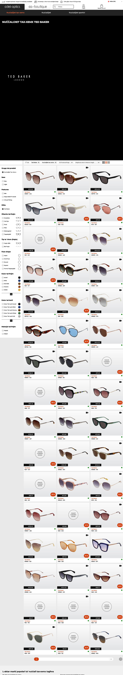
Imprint (22, 666)
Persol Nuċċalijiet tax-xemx (11, 558)
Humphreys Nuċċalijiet (9, 579)
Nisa (4, 60)
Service (44, 626)
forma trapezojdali (11, 147)
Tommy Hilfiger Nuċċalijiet (70, 579)
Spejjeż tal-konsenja (48, 632)
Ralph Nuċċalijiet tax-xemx (68, 562)
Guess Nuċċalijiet (67, 572)
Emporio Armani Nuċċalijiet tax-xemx (72, 553)
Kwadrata (11, 96)
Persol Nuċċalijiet (67, 574)
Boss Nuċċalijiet (67, 576)
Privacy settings (6, 629)
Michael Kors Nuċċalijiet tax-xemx (13, 562)
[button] (12, 7)
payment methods (47, 629)
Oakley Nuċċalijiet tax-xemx (11, 556)
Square (11, 144)
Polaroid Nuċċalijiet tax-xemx (69, 556)
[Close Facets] (11, 41)
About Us (4, 626)
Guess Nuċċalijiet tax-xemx (69, 560)
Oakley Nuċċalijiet (8, 574)
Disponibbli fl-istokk (9, 75)
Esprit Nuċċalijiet (67, 581)
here (51, 604)
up (120, 666)
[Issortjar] (88, 41)
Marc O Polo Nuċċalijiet (9, 576)
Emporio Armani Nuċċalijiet (11, 581)
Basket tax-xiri (102, 8)
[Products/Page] (66, 41)
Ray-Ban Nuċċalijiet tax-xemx (11, 553)
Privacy (17, 666)
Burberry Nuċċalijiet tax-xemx (69, 558)
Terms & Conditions (7, 666)
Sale (4, 72)
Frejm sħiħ (11, 122)
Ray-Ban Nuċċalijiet (8, 572)
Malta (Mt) (113, 1)
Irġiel (4, 63)
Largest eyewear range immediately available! (19, 1)
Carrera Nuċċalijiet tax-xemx (11, 560)
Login (83, 8)
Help (83, 626)
